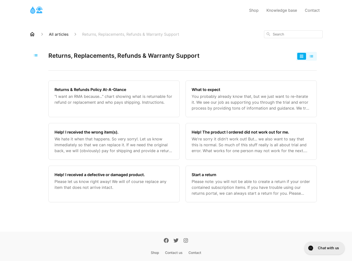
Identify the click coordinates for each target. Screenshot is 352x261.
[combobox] (293, 34)
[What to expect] (251, 98)
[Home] (32, 34)
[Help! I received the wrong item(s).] (114, 141)
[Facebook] (166, 241)
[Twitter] (176, 241)
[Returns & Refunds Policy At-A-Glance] (114, 98)
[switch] (306, 56)
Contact (312, 10)
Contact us (174, 252)
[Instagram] (186, 241)
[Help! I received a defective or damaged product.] (114, 184)
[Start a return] (251, 184)
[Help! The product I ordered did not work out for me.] (251, 141)
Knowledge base (281, 10)
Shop (254, 10)
